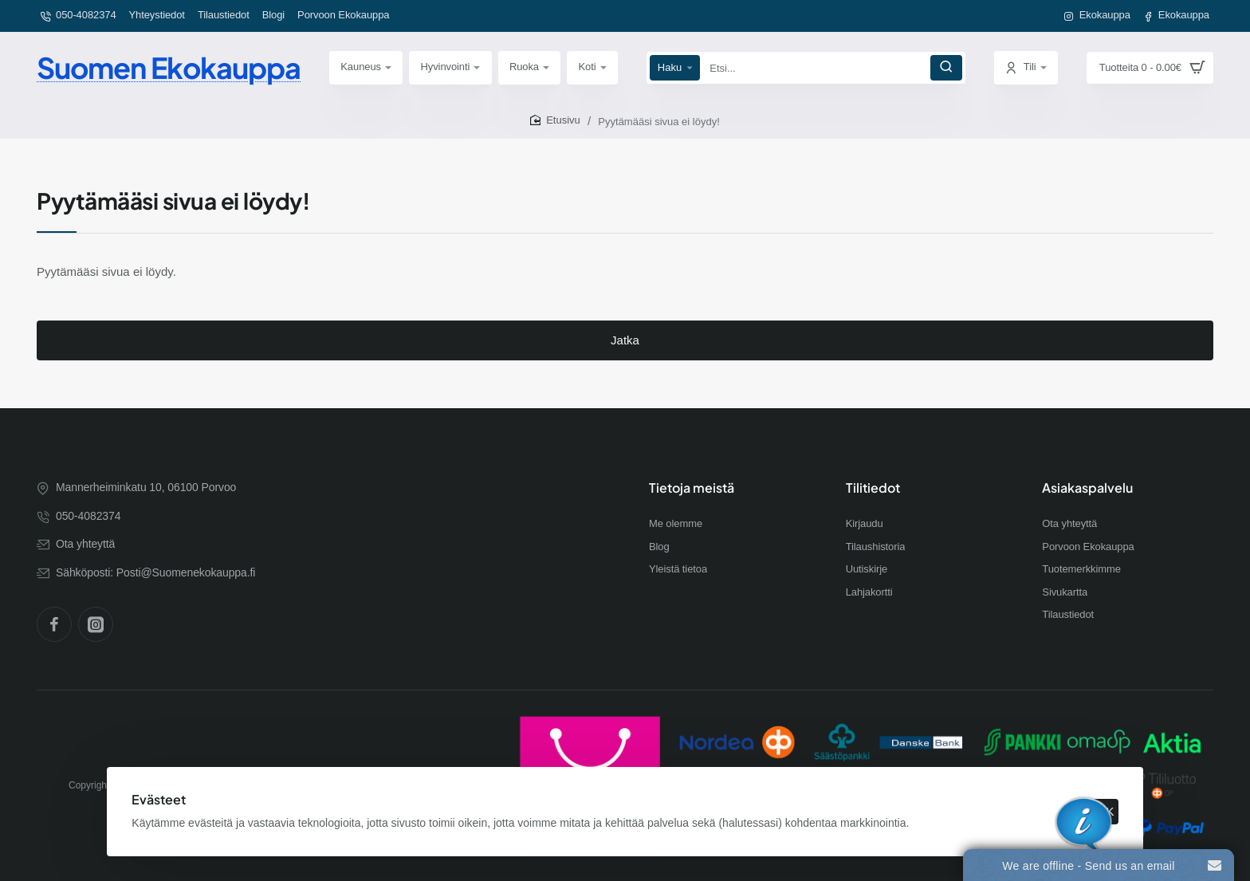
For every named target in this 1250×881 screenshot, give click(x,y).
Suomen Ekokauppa (169, 67)
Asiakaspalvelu (1087, 488)
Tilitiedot (873, 488)
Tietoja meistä (691, 488)
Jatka (625, 340)
